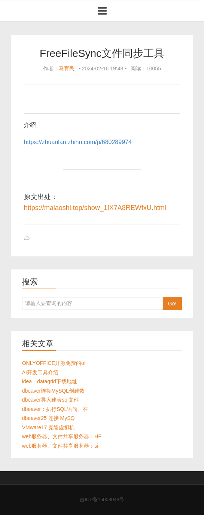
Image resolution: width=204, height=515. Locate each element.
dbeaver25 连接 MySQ (48, 418)
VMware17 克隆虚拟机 (48, 427)
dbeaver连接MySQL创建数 (53, 391)
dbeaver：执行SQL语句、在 (55, 409)
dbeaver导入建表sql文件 (50, 400)
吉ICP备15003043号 (102, 499)
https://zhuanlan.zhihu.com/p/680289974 (78, 142)
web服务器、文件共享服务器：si (60, 446)
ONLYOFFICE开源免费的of (54, 363)
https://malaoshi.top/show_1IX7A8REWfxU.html (95, 207)
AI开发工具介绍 (40, 372)
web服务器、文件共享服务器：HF (61, 436)
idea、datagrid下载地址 (49, 381)
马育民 (66, 68)
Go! (172, 304)
